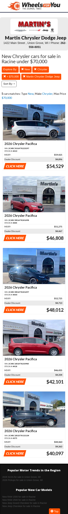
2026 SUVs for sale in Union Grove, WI (21, 477)
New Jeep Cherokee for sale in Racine (21, 506)
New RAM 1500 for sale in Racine (18, 496)
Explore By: (10, 69)
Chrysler (40, 69)
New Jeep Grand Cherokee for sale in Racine (24, 503)
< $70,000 (11, 76)
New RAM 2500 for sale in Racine (18, 500)
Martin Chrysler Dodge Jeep (41, 76)
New (25, 69)
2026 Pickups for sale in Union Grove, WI (22, 480)
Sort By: (9, 83)
